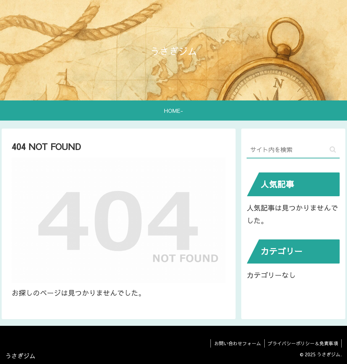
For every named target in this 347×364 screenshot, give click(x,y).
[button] (333, 149)
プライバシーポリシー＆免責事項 (303, 343)
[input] (293, 149)
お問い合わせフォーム (237, 343)
